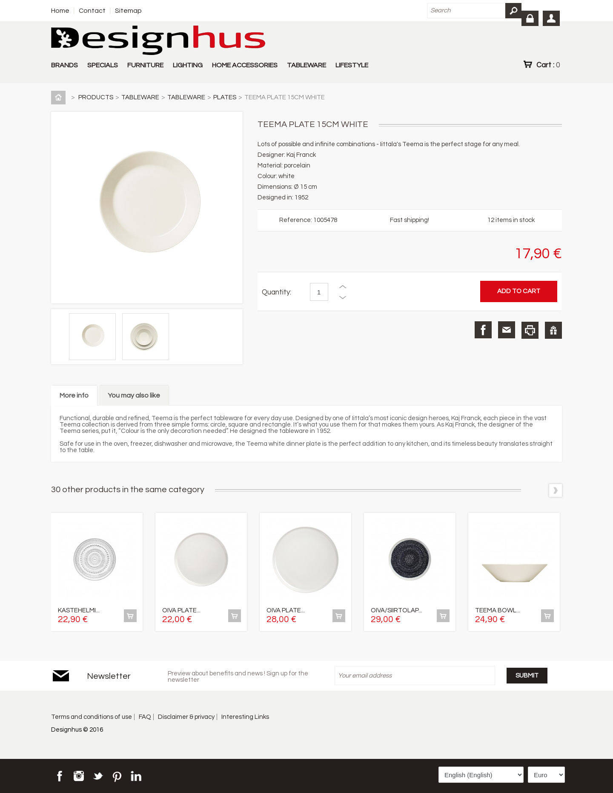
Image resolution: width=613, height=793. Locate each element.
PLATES (224, 97)
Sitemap (128, 10)
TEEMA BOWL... (497, 610)
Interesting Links (245, 717)
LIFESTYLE (351, 65)
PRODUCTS (95, 97)
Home (60, 10)
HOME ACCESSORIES (245, 65)
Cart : (548, 65)
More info (74, 395)
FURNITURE (145, 65)
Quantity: (276, 292)
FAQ (145, 717)
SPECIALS (102, 65)
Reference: (296, 220)
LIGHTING (188, 65)
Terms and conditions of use (91, 717)
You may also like (134, 395)
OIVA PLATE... (181, 610)
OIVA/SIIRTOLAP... (396, 610)
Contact (92, 10)
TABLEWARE (306, 65)
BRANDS (64, 65)
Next (555, 490)
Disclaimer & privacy (186, 717)
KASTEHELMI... (79, 610)
